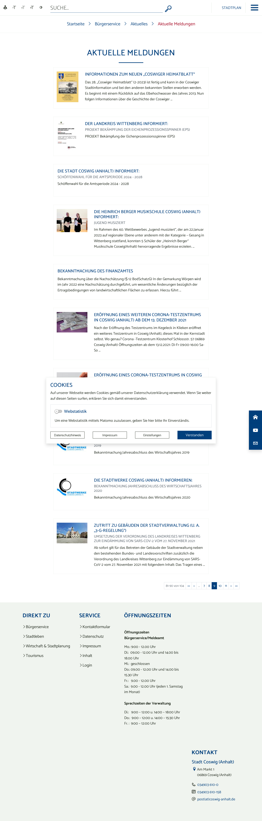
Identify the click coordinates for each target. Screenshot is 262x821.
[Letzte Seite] (236, 585)
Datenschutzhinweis (67, 435)
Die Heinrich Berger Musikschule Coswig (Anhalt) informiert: (147, 214)
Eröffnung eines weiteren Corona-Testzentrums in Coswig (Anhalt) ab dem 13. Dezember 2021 (147, 317)
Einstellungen (152, 435)
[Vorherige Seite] (194, 585)
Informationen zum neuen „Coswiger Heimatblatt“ (140, 74)
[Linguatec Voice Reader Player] (5, 7)
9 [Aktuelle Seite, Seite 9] (214, 585)
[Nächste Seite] (231, 585)
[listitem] (46, 627)
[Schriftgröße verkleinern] (14, 7)
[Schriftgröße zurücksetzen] (23, 7)
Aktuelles (139, 23)
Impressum (109, 435)
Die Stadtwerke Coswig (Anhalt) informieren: (143, 480)
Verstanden (195, 435)
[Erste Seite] (189, 585)
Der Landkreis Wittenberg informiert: (126, 123)
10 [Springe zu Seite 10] (220, 585)
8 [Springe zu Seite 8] (209, 585)
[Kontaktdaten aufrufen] (255, 443)
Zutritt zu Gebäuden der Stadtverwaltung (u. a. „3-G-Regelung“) (147, 528)
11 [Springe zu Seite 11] (226, 585)
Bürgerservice (107, 23)
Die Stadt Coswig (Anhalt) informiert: (98, 171)
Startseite (76, 23)
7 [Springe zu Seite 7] (204, 585)
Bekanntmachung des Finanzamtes (95, 271)
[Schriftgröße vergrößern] (32, 7)
